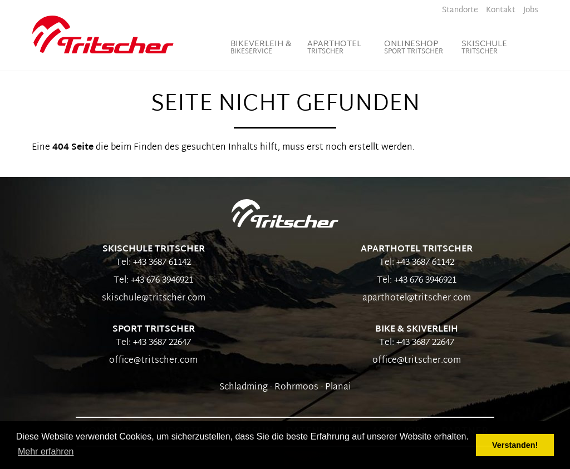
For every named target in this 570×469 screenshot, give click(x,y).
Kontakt (500, 10)
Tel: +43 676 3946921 (153, 281)
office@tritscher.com (153, 361)
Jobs (530, 10)
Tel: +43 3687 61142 (153, 263)
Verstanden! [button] (515, 445)
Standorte (460, 10)
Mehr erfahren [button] (46, 451)
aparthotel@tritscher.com (416, 298)
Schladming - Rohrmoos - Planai (285, 387)
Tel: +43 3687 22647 (153, 343)
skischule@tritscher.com (153, 298)
